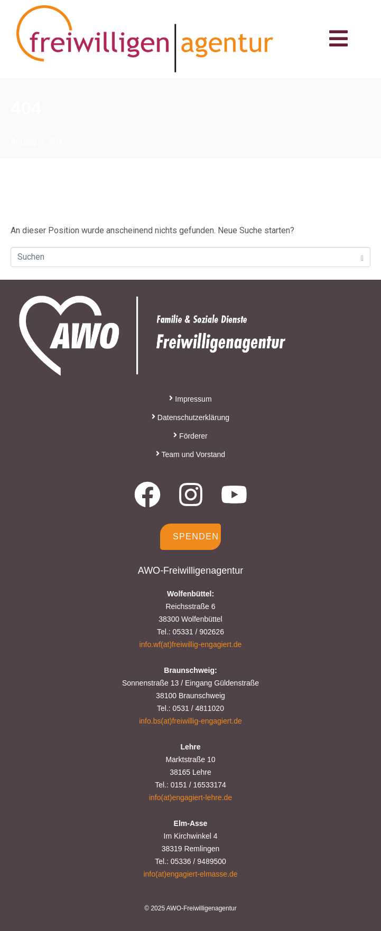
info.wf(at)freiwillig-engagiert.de (191, 644)
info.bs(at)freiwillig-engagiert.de (190, 721)
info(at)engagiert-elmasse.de (190, 874)
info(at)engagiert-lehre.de (190, 797)
